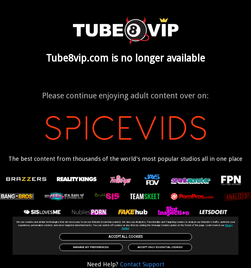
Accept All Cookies (125, 237)
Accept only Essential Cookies (160, 247)
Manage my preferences (91, 247)
